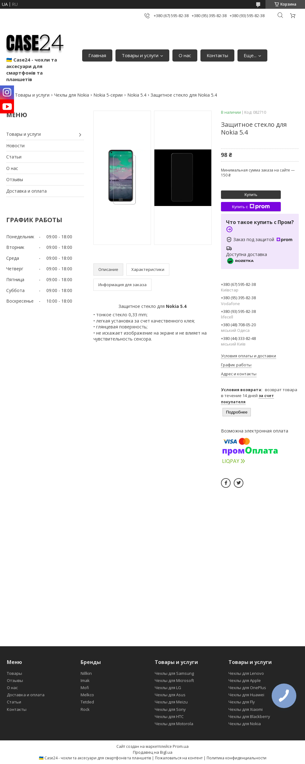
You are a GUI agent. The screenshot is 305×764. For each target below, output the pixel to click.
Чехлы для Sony (170, 709)
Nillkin (86, 673)
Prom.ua (181, 746)
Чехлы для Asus (170, 695)
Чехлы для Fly (241, 702)
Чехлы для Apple (244, 680)
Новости (15, 146)
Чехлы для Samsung (174, 673)
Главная (97, 55)
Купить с (251, 206)
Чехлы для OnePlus (247, 687)
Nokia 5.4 (136, 95)
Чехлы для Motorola (174, 723)
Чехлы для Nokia (71, 95)
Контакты (217, 55)
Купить (250, 194)
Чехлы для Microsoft (174, 680)
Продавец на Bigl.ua (152, 752)
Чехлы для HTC (169, 716)
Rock (85, 709)
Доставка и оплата (26, 191)
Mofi (85, 687)
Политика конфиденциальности (236, 758)
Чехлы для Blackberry (249, 716)
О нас (185, 55)
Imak (85, 680)
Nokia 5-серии (108, 95)
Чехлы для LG (168, 687)
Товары (14, 673)
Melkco (87, 695)
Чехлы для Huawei (246, 695)
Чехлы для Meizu (171, 702)
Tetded (87, 702)
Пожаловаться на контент (179, 758)
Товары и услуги (140, 55)
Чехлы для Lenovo (246, 673)
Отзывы (14, 179)
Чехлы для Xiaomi (245, 709)
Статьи (13, 157)
